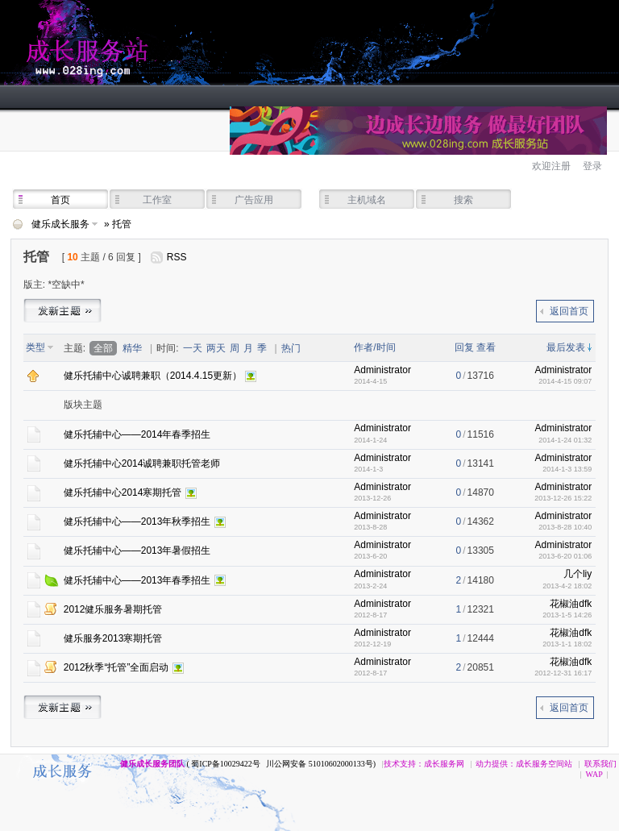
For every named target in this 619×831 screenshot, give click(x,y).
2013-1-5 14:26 (567, 615)
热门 (291, 348)
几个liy (577, 574)
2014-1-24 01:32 (565, 440)
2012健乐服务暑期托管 (113, 609)
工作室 (157, 200)
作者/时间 (374, 347)
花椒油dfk (571, 603)
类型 (35, 347)
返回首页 (569, 311)
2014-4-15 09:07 (565, 381)
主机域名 (366, 200)
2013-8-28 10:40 (565, 527)
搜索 (463, 200)
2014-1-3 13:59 (567, 469)
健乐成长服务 (161, 42)
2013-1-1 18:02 (567, 644)
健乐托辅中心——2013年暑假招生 (137, 550)
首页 (60, 200)
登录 (592, 166)
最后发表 (565, 347)
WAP (594, 774)
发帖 (62, 309)
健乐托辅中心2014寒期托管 (123, 492)
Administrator (382, 370)
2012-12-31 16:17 (563, 673)
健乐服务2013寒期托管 (113, 638)
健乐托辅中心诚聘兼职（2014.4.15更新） (153, 375)
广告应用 (254, 200)
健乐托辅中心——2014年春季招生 (137, 434)
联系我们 (600, 763)
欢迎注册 (551, 166)
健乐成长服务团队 (152, 763)
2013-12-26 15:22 (563, 498)
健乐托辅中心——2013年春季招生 (137, 580)
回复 (464, 347)
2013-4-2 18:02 (567, 586)
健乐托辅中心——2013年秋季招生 (137, 521)
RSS (177, 257)
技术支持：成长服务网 (424, 763)
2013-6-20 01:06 (565, 556)
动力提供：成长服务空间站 (524, 763)
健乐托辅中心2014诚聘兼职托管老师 (142, 463)
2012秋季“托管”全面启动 (116, 667)
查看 (486, 347)
